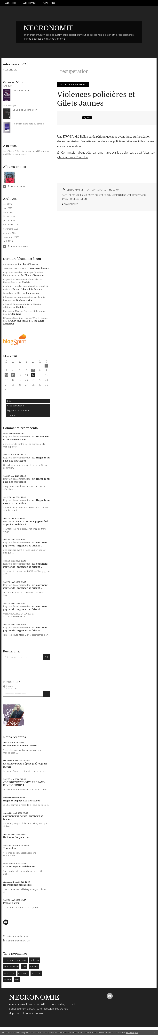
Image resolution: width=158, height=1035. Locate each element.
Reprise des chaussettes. (17, 436)
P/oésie (26, 282)
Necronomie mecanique (17, 885)
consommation (11, 966)
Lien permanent (72, 189)
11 (13, 375)
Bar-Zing (16, 314)
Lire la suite (20, 153)
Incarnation (32, 293)
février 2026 (9, 216)
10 (6, 375)
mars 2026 (8, 212)
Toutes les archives (18, 246)
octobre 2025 (9, 233)
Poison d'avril (11, 903)
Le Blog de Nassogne (32, 275)
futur (17, 979)
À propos (49, 2)
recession (36, 973)
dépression (9, 973)
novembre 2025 (10, 229)
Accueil (10, 2)
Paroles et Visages (28, 264)
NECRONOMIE (49, 28)
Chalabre (21, 307)
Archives (29, 2)
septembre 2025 (11, 237)
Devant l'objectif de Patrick (27, 289)
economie (23, 973)
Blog (9, 400)
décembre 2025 (10, 224)
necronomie (10, 521)
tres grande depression (15, 960)
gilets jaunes (76, 195)
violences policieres (95, 195)
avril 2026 (7, 208)
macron (8, 979)
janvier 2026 (9, 220)
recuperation (139, 195)
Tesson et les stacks (13, 268)
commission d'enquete (119, 195)
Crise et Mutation (15, 405)
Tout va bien (10, 848)
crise (24, 966)
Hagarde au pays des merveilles (21, 800)
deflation (34, 960)
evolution (67, 199)
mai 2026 (7, 204)
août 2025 (8, 241)
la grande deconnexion (18, 410)
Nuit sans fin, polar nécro (17, 837)
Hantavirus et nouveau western (21, 745)
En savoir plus (132, 1032)
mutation (34, 966)
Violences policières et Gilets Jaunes (96, 98)
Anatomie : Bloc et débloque (19, 866)
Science (11, 415)
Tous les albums (16, 186)
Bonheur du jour (25, 300)
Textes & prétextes (38, 268)
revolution (80, 199)
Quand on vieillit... (12, 293)
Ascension (8, 264)
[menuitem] (12, 3)
